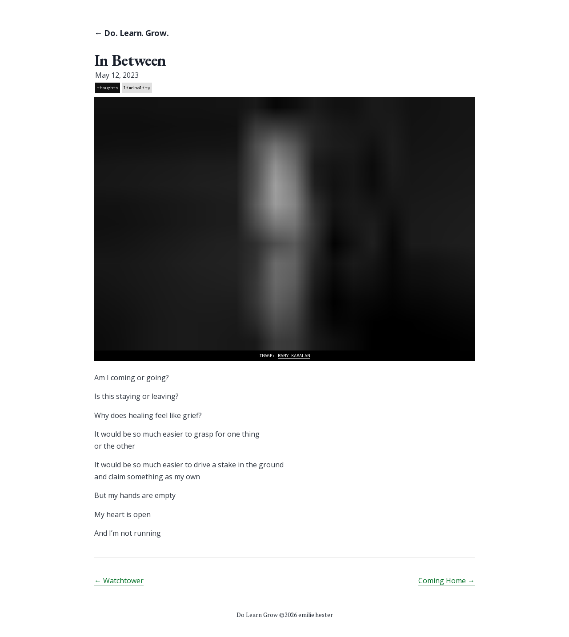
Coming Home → (446, 580)
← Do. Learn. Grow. (131, 32)
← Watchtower (119, 580)
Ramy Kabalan (294, 355)
